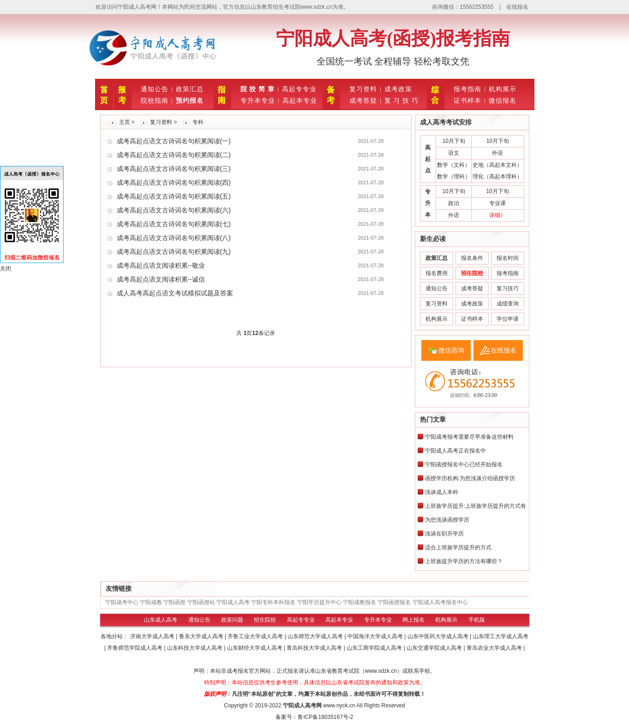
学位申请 (508, 319)
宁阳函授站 (201, 602)
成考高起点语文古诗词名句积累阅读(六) (174, 210)
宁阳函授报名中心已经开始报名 (464, 464)
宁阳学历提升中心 (319, 602)
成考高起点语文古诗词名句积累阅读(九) (174, 251)
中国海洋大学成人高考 (375, 636)
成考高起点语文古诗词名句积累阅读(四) (174, 182)
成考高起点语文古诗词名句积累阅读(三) (174, 168)
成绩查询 (508, 303)
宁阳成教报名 (359, 602)
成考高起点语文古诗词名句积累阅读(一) (174, 141)
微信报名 (502, 100)
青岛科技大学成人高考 (315, 648)
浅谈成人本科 (441, 492)
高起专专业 (299, 89)
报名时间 (508, 258)
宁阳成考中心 (121, 602)
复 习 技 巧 (401, 100)
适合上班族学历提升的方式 (458, 547)
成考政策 (398, 89)
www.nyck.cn (339, 705)
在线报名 (517, 7)
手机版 (476, 620)
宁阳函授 (174, 602)
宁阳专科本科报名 (273, 602)
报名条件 (472, 258)
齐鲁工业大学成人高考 (256, 636)
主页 (124, 122)
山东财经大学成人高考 (255, 648)
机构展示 (502, 89)
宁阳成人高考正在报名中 (455, 450)
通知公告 (154, 89)
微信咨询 (451, 350)
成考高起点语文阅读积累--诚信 (161, 279)
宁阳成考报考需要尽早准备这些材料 (469, 437)
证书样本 (467, 100)
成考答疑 (363, 100)
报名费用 (436, 273)
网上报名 (413, 620)
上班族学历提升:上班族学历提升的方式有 (475, 506)
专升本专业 (257, 100)
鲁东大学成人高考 (202, 636)
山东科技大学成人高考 (195, 648)
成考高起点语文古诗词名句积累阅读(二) (174, 155)
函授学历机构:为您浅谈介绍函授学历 (470, 478)
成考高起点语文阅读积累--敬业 (161, 265)
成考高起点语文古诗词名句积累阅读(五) (174, 196)
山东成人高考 (160, 620)
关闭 (5, 268)
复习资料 (363, 89)
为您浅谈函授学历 (447, 520)
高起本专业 (299, 100)
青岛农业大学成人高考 (495, 648)
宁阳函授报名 (394, 602)
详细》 (497, 215)
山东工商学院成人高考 (375, 648)
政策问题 (232, 620)
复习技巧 (508, 288)
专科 (198, 122)
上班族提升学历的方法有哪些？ (464, 561)
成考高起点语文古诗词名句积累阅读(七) (174, 224)
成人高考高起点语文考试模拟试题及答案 (175, 293)
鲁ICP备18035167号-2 (325, 717)
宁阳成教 (151, 602)
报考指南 (467, 89)
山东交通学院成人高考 (435, 648)
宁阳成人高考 (233, 602)
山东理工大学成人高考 (500, 636)
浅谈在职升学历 (444, 533)
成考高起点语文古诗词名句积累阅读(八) (174, 237)
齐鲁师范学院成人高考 (135, 648)
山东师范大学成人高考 (316, 636)
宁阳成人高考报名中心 (440, 602)
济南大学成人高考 (153, 636)
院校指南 (154, 100)
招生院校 (265, 620)
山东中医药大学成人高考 (438, 636)
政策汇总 (190, 89)
